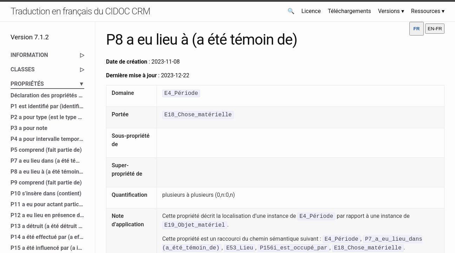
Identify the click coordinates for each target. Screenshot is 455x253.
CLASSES (47, 69)
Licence (311, 11)
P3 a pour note (29, 128)
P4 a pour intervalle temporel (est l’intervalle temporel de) (47, 139)
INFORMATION (47, 55)
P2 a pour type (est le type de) (47, 117)
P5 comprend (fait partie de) (46, 150)
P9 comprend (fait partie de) (46, 182)
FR (417, 28)
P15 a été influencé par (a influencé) (47, 248)
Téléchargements (349, 11)
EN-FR (435, 28)
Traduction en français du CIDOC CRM (80, 11)
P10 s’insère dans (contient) (46, 193)
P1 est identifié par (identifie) (47, 106)
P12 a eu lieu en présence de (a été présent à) (47, 215)
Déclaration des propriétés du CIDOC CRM (47, 95)
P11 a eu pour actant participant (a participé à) (47, 204)
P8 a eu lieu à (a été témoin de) (47, 171)
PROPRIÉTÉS (47, 84)
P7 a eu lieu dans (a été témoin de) (47, 160)
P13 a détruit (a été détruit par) (47, 226)
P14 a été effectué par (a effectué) (47, 237)
